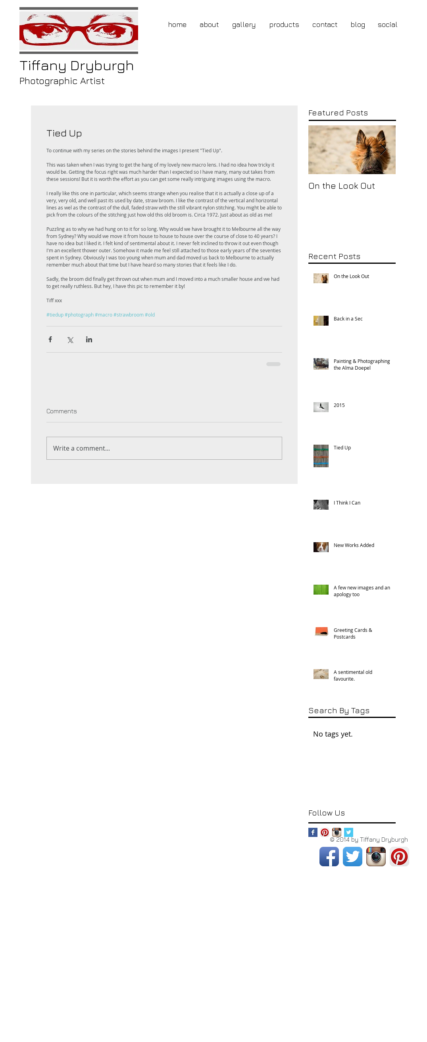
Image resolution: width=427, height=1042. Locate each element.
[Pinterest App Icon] (324, 832)
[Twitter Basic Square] (348, 832)
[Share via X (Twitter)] (69, 339)
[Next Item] (383, 150)
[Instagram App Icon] (336, 832)
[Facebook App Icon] (329, 856)
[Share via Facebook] (50, 339)
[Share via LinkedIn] (89, 339)
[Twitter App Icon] (352, 856)
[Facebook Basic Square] (312, 832)
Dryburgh (76, 64)
